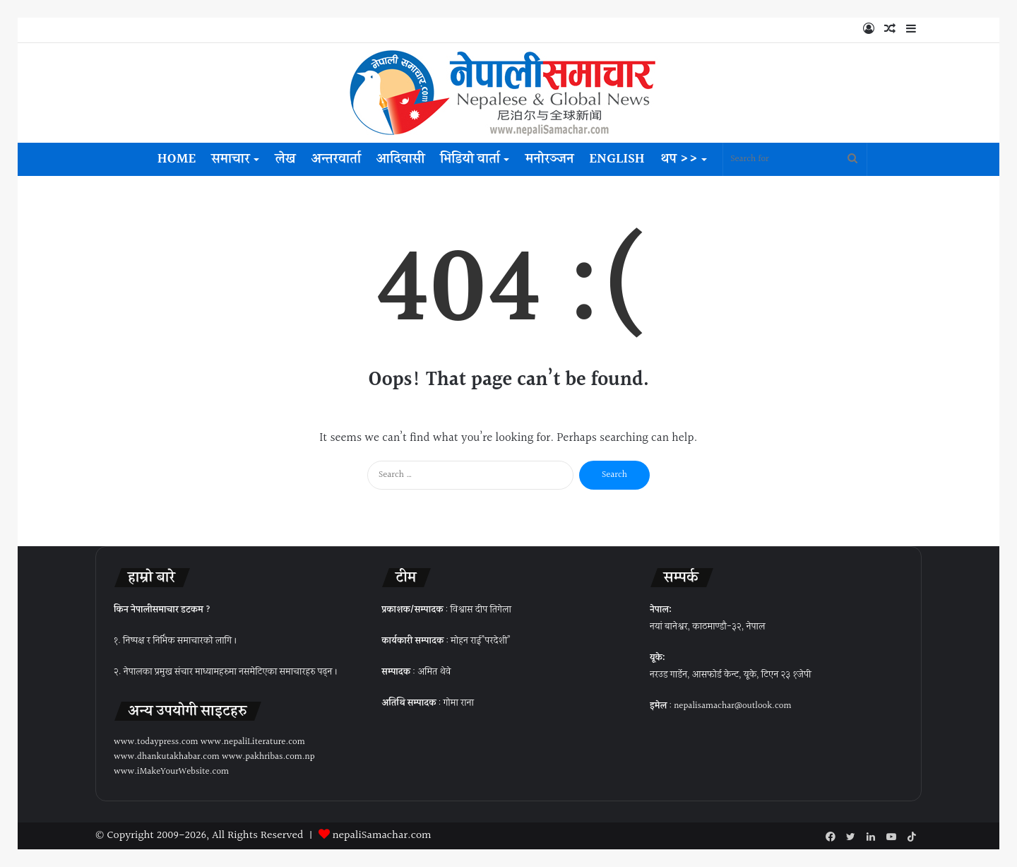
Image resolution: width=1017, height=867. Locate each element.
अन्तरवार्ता (336, 159)
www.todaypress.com (156, 742)
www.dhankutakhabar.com (167, 757)
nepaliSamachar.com (382, 835)
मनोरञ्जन (549, 159)
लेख (285, 159)
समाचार (230, 159)
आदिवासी (400, 159)
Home (176, 159)
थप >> (679, 159)
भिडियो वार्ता (470, 159)
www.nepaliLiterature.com (253, 742)
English (616, 159)
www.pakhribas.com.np (268, 757)
